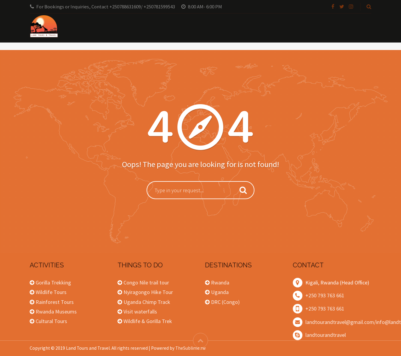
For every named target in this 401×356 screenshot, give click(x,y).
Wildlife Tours (51, 292)
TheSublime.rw (190, 348)
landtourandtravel (325, 334)
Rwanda (220, 282)
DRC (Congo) (225, 302)
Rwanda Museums (56, 311)
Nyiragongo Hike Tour (148, 292)
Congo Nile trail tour (146, 282)
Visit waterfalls (140, 311)
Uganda (220, 292)
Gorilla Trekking (53, 282)
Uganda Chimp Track (146, 302)
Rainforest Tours (55, 302)
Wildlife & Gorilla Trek (147, 321)
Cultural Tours (51, 321)
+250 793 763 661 (324, 295)
